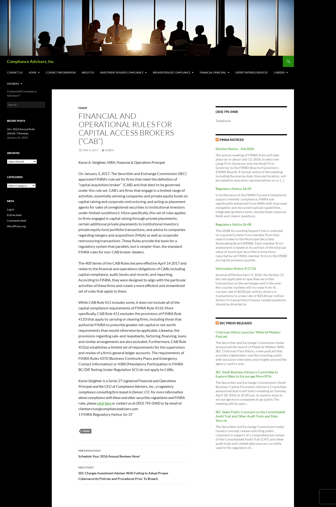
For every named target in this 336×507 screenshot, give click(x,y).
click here (104, 403)
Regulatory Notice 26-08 (233, 224)
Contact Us (15, 72)
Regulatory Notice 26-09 (233, 189)
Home (32, 72)
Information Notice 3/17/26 (236, 268)
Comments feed (16, 220)
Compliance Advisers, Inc (30, 61)
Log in (10, 209)
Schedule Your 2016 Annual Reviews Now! (133, 453)
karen (109, 150)
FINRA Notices (232, 140)
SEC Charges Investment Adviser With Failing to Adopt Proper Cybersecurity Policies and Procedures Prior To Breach (133, 473)
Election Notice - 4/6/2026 (235, 149)
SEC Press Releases (236, 323)
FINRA (86, 431)
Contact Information (61, 72)
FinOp (82, 108)
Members (13, 83)
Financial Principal (213, 72)
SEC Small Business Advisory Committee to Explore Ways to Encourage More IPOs (247, 374)
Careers (279, 72)
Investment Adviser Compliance (122, 72)
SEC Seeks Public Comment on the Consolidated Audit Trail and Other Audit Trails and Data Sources (250, 416)
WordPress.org (16, 226)
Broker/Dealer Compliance (171, 72)
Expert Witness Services (251, 72)
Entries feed (14, 215)
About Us (88, 72)
